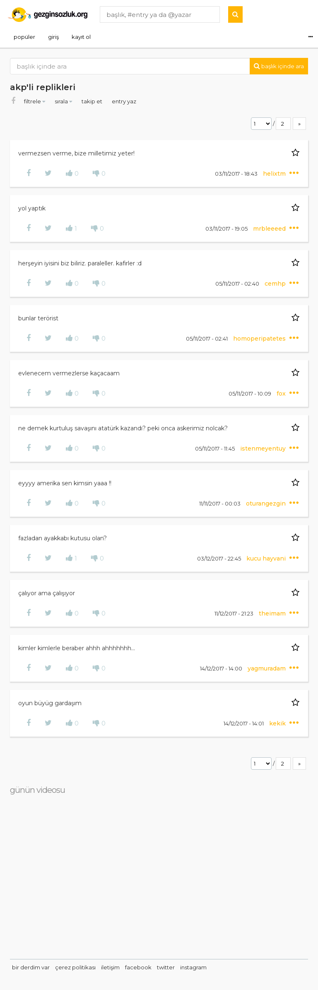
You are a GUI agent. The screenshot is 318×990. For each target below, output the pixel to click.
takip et (93, 101)
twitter (166, 967)
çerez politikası (75, 967)
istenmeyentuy (263, 448)
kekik (278, 723)
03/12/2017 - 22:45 (219, 558)
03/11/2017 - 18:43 (237, 173)
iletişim (110, 967)
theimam (273, 613)
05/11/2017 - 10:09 (250, 393)
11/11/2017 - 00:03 (220, 503)
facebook (138, 967)
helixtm (275, 173)
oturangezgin (266, 503)
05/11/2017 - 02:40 (237, 283)
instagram (193, 967)
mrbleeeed (270, 228)
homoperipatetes (260, 338)
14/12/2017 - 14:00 (221, 668)
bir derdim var (31, 967)
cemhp (276, 283)
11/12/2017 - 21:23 (234, 613)
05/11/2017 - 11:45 (215, 448)
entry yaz (124, 101)
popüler (24, 36)
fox (282, 393)
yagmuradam (267, 668)
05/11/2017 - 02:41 (207, 338)
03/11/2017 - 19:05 (227, 228)
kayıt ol (81, 36)
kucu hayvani (266, 558)
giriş (53, 36)
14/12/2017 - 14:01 (244, 723)
